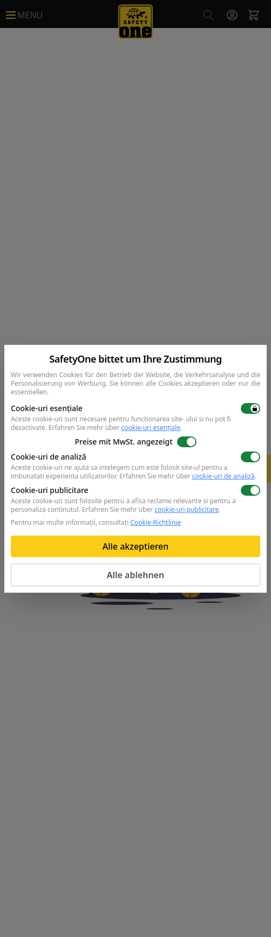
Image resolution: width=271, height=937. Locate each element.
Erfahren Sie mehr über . (115, 427)
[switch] (250, 408)
